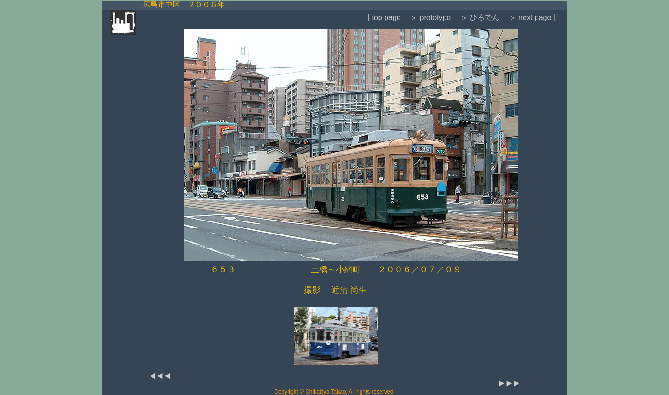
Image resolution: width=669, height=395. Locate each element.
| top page (384, 17)
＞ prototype (429, 17)
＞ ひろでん (478, 17)
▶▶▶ (509, 384)
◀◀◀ (160, 376)
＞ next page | (531, 17)
